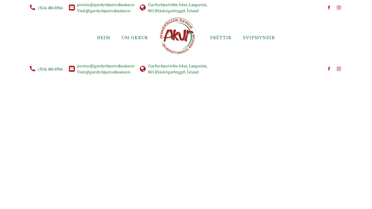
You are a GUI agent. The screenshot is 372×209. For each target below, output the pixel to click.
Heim (103, 37)
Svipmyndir (259, 37)
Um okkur (135, 37)
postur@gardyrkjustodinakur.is (106, 4)
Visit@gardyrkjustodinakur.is (103, 10)
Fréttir (220, 37)
